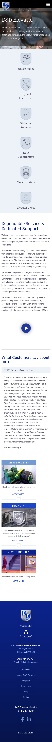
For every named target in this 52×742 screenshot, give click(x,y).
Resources (26, 686)
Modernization (26, 182)
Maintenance (26, 68)
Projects (26, 681)
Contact (26, 697)
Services (26, 670)
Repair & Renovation (26, 96)
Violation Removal (26, 125)
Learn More (19, 581)
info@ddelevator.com (29, 662)
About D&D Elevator (26, 675)
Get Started (18, 494)
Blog (26, 691)
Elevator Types (26, 207)
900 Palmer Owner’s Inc (19, 370)
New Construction (26, 154)
